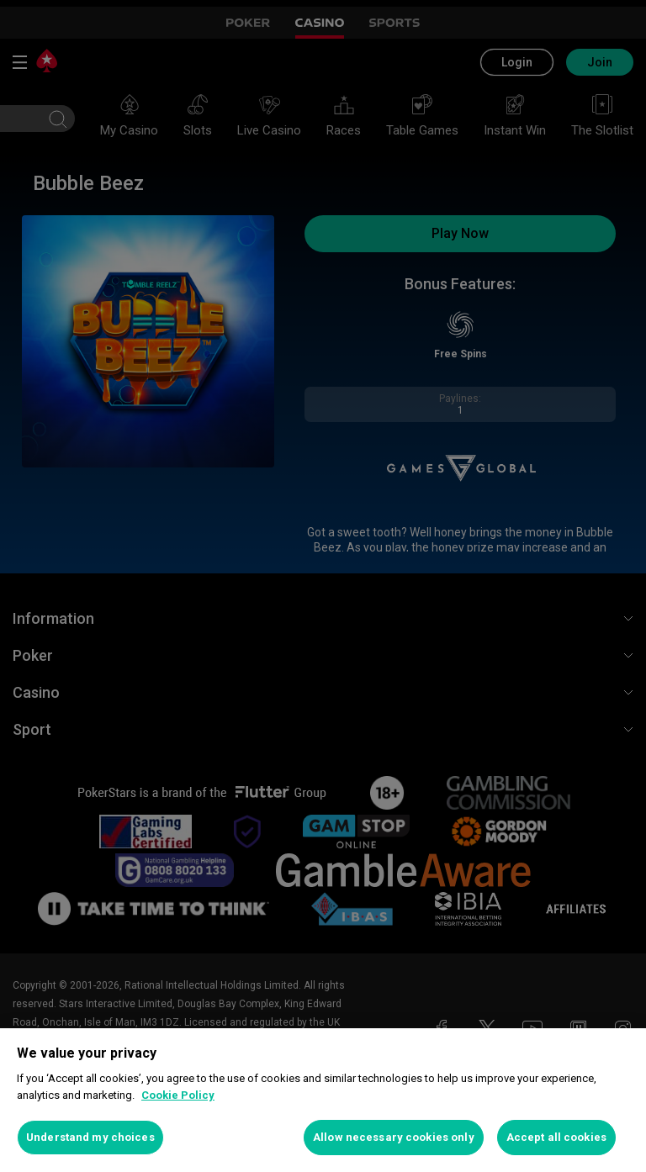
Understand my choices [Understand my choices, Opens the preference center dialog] (90, 1137)
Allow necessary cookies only (393, 1137)
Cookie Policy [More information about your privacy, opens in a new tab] (177, 1095)
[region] (323, 1100)
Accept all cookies (556, 1137)
